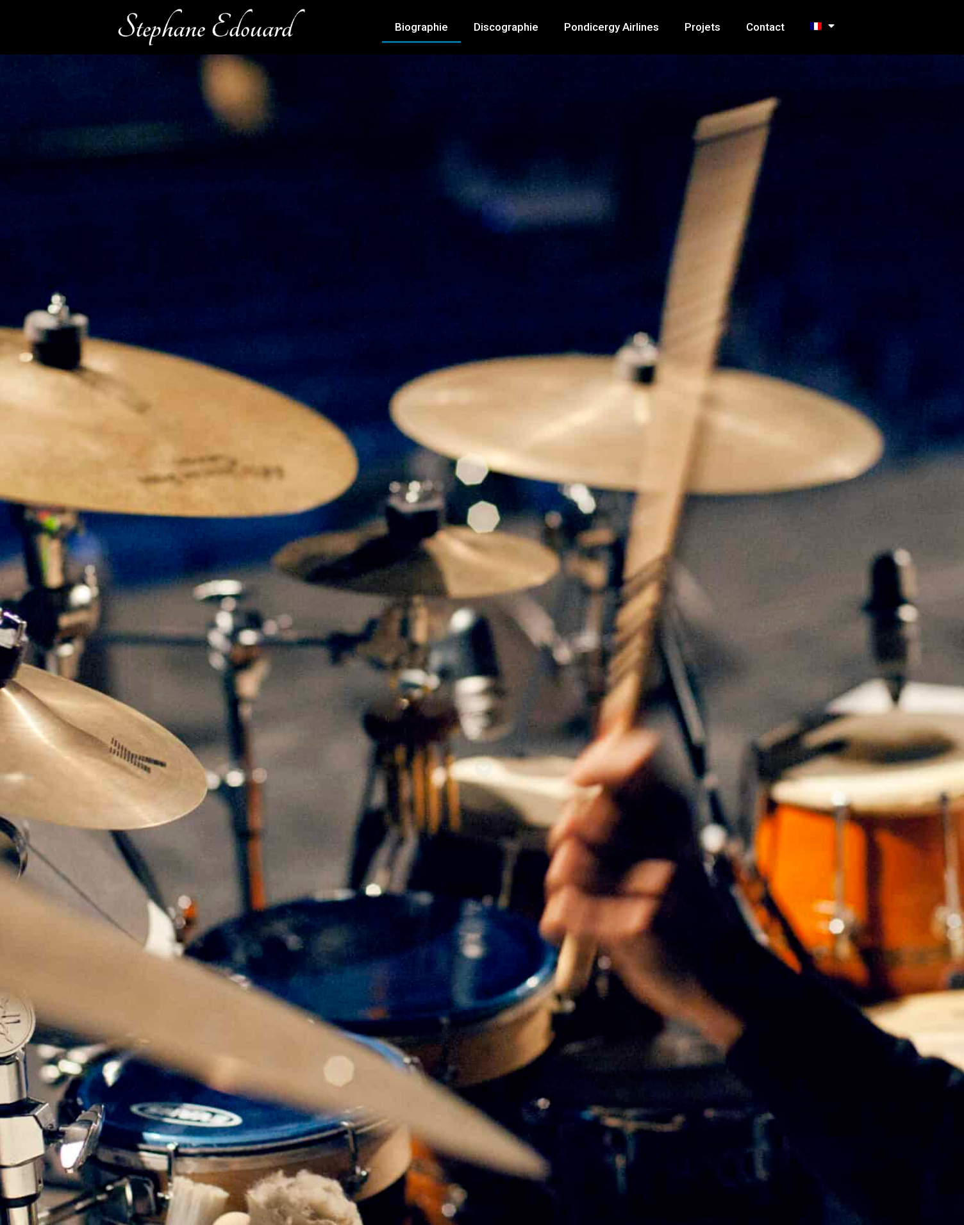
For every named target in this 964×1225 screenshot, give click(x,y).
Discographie (506, 27)
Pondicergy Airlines (611, 27)
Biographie (421, 27)
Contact (765, 27)
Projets (702, 27)
